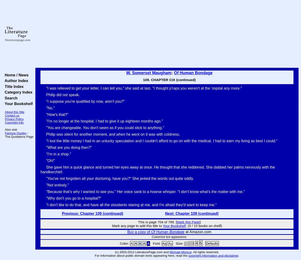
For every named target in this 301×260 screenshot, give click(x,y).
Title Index (13, 86)
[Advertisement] (167, 34)
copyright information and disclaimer (213, 255)
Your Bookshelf (18, 104)
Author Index (15, 81)
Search (10, 98)
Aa (164, 243)
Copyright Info (14, 122)
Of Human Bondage (193, 73)
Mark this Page (188, 222)
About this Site (14, 112)
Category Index (17, 92)
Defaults (212, 243)
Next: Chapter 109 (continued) (192, 214)
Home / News (16, 75)
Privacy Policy (14, 119)
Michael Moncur (180, 252)
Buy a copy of (155, 232)
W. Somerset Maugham (148, 73)
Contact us (12, 115)
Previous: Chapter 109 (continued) (92, 214)
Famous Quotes (15, 133)
